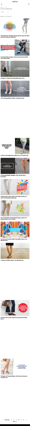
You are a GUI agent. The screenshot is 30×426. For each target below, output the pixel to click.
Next (14, 421)
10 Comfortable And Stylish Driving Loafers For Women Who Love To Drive (14, 218)
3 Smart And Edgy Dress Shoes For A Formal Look (14, 155)
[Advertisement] (9, 118)
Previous (7, 419)
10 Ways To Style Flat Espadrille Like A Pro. (13, 78)
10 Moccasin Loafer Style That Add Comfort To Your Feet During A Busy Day (14, 197)
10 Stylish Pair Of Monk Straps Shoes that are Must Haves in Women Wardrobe (15, 36)
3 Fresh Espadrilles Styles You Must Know (12, 98)
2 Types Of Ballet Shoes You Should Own (12, 260)
